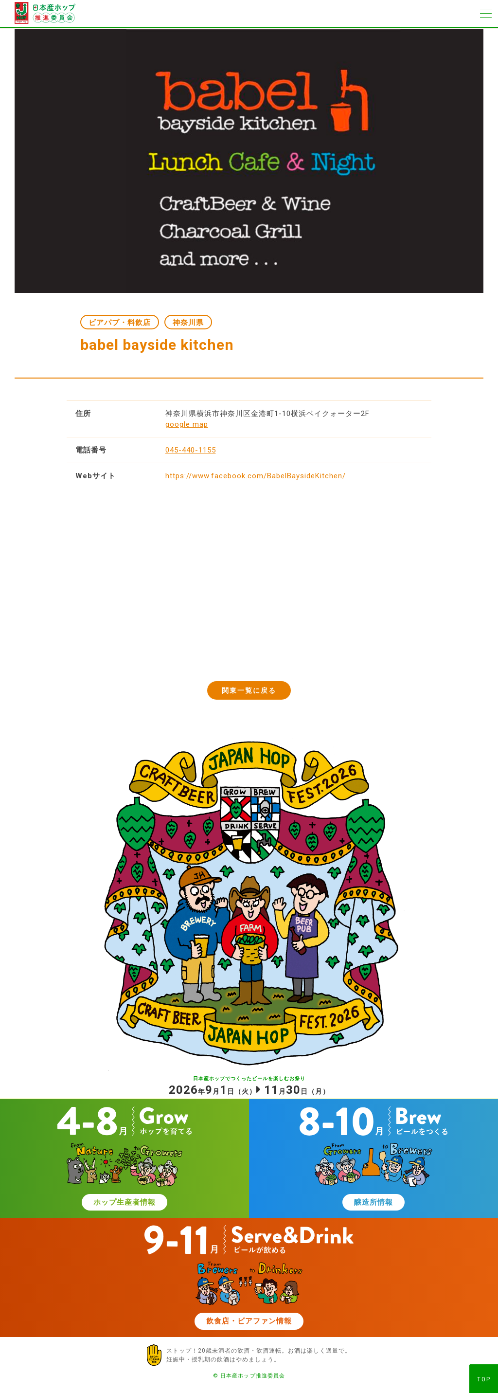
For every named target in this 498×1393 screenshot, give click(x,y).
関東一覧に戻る (249, 690)
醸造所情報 (373, 1202)
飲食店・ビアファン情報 (249, 1321)
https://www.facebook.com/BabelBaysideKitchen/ (255, 475)
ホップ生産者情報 (124, 1202)
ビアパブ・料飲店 (120, 322)
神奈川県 (188, 322)
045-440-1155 (190, 450)
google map (186, 424)
